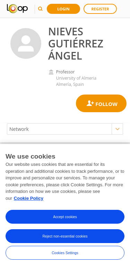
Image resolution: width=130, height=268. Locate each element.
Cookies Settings (65, 253)
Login (63, 8)
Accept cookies (65, 217)
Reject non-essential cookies (64, 237)
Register (100, 8)
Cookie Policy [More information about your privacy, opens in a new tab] (28, 198)
